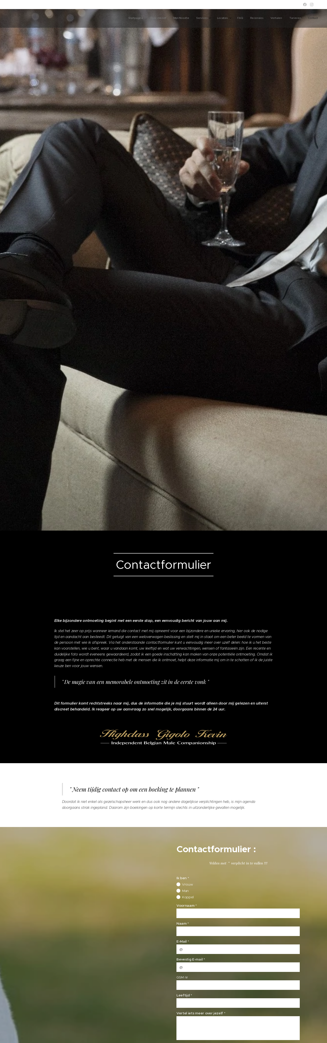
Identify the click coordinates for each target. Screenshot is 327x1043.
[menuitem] (249, 18)
